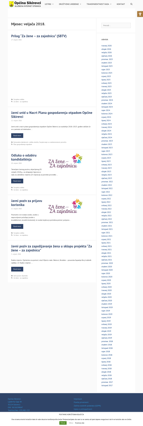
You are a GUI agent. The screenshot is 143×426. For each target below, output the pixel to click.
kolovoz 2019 (106, 314)
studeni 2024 (106, 103)
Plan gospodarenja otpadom (23, 144)
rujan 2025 (105, 69)
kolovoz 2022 (106, 195)
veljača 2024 (106, 134)
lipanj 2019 (105, 321)
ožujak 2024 (106, 130)
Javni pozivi (17, 276)
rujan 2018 (105, 351)
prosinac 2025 (107, 59)
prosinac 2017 (107, 382)
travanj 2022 (106, 209)
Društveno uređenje (71, 4)
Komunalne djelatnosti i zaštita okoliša (26, 142)
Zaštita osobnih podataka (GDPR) (87, 405)
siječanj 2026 (106, 56)
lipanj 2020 (105, 283)
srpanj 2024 (106, 117)
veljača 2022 (106, 215)
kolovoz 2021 (106, 236)
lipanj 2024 (105, 120)
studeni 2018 (106, 344)
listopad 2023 (107, 147)
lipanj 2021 (105, 243)
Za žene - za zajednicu (21, 102)
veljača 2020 (106, 297)
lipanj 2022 (105, 202)
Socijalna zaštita (19, 99)
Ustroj (50, 4)
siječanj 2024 (106, 137)
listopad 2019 (107, 307)
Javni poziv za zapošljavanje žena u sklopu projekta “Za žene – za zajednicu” (51, 248)
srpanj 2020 (106, 280)
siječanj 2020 (106, 300)
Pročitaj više (79, 423)
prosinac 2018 (107, 341)
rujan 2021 (105, 232)
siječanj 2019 (106, 338)
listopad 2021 (107, 229)
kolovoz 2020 (106, 276)
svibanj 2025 (106, 83)
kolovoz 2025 (106, 73)
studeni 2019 (106, 304)
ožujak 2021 (106, 253)
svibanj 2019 (106, 324)
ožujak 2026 (106, 49)
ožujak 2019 (106, 331)
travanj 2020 (106, 290)
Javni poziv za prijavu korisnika (26, 203)
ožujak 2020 (106, 294)
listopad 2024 (107, 107)
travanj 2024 (106, 127)
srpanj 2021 (106, 239)
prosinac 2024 (107, 100)
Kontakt (121, 4)
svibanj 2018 (106, 365)
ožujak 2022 (106, 212)
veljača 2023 (106, 175)
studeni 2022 (106, 185)
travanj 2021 (106, 249)
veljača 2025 (106, 93)
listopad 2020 (107, 270)
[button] (140, 14)
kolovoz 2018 (106, 355)
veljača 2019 (106, 334)
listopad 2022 (107, 188)
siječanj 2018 (106, 378)
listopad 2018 (107, 348)
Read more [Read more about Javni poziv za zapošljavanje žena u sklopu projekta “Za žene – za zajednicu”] (17, 269)
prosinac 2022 (107, 181)
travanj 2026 (106, 45)
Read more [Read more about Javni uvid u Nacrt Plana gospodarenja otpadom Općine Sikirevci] (17, 135)
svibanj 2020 (106, 287)
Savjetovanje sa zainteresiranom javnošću (52, 142)
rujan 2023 (105, 151)
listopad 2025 (107, 66)
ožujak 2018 (106, 372)
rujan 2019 (105, 310)
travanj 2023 (106, 168)
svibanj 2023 (106, 164)
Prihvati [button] (63, 423)
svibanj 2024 (106, 124)
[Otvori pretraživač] (131, 4)
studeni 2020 (106, 266)
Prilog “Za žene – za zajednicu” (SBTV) (39, 36)
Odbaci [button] (71, 423)
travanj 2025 (106, 86)
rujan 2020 (105, 273)
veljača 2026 (106, 52)
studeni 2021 (106, 226)
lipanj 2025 (105, 79)
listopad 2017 (107, 385)
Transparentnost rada (100, 4)
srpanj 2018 (106, 358)
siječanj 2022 (106, 219)
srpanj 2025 (106, 76)
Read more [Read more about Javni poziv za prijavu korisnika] (17, 226)
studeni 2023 (106, 144)
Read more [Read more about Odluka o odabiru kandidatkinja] (17, 181)
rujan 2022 (105, 192)
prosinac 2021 (107, 222)
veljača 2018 (106, 375)
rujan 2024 (105, 110)
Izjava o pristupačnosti (83, 409)
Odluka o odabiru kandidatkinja (24, 157)
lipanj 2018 (105, 361)
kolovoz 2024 (106, 113)
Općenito (25, 276)
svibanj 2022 (106, 205)
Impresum (78, 399)
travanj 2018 (106, 368)
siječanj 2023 (106, 178)
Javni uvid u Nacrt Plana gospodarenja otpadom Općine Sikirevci (51, 114)
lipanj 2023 (105, 161)
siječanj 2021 (106, 260)
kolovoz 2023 (106, 154)
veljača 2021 (106, 256)
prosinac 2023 (107, 141)
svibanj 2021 (106, 246)
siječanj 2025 (106, 96)
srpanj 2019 (106, 317)
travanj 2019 (106, 328)
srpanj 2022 (106, 198)
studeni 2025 (106, 62)
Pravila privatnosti (81, 402)
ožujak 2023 (106, 171)
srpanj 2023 (106, 158)
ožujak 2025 (106, 90)
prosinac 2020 (107, 263)
